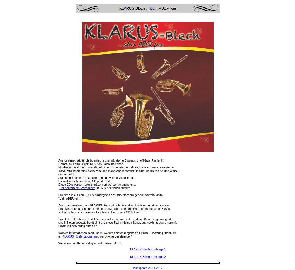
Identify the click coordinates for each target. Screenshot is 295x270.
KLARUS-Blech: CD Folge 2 (148, 256)
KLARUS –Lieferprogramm (79, 236)
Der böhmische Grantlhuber (77, 188)
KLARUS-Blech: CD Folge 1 (148, 249)
